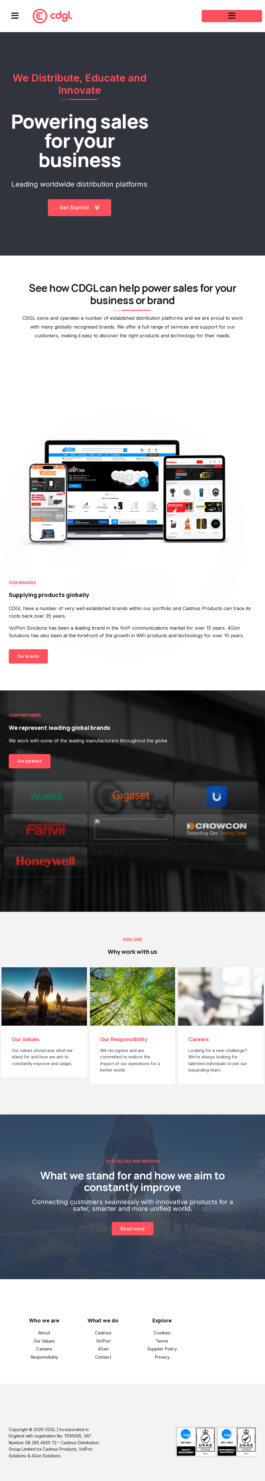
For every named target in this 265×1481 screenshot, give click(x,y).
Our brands (28, 656)
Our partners (30, 761)
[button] (15, 16)
